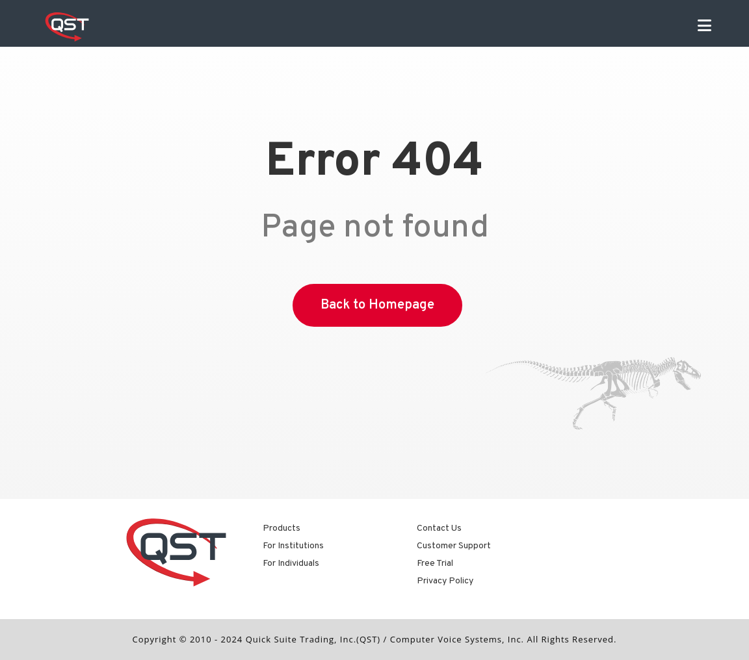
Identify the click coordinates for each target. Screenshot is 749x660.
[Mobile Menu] (705, 27)
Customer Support (454, 546)
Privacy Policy (445, 581)
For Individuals (291, 563)
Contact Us (439, 528)
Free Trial (435, 563)
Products (281, 528)
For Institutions (293, 546)
